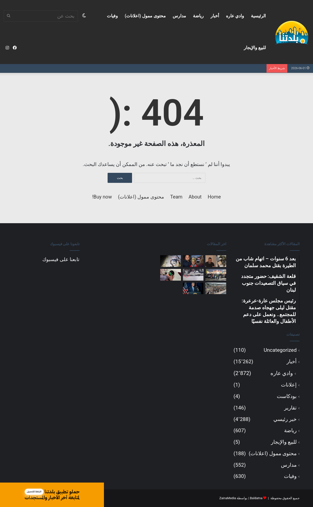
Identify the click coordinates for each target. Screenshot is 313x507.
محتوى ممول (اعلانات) (145, 15)
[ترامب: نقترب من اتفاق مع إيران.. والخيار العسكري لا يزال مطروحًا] (193, 288)
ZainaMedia (227, 498)
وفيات (112, 15)
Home (214, 197)
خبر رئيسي (285, 419)
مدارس (179, 15)
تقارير (290, 408)
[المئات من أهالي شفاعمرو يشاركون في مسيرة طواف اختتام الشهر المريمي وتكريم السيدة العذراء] (215, 288)
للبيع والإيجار (255, 47)
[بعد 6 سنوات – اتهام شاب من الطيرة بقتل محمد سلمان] (215, 261)
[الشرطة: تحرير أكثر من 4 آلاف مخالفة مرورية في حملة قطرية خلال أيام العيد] (193, 275)
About (195, 197)
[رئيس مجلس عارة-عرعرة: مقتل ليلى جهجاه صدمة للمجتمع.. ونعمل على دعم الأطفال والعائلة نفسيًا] (193, 261)
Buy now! (102, 197)
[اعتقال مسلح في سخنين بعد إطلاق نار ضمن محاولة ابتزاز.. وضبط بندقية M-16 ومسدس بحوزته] (170, 261)
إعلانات (289, 385)
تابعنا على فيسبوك (60, 259)
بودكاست (287, 396)
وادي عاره (235, 15)
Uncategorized (280, 350)
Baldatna (256, 498)
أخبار (215, 15)
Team (176, 197)
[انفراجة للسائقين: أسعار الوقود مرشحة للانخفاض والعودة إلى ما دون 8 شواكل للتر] (170, 275)
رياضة (198, 15)
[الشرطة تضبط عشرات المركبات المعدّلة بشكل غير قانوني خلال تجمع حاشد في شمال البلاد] (215, 275)
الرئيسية (258, 15)
